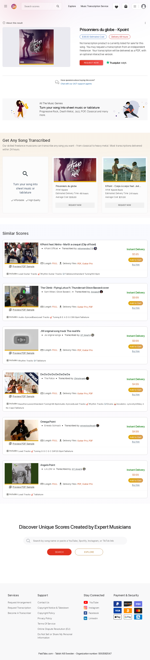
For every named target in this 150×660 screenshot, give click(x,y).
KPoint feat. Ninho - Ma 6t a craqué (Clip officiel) (68, 244)
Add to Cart (135, 260)
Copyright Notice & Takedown (53, 607)
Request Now (91, 63)
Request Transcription (19, 607)
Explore (89, 551)
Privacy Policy (45, 618)
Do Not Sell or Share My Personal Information (55, 636)
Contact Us (43, 602)
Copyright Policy (46, 613)
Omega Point (48, 421)
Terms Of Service (46, 623)
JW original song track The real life (60, 331)
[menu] (5, 6)
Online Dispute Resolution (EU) (54, 628)
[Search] (58, 6)
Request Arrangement (19, 602)
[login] (143, 6)
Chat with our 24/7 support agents (76, 84)
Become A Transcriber (19, 613)
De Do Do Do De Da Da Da (55, 374)
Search (59, 551)
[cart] (125, 6)
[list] (134, 6)
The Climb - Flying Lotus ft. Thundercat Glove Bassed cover (74, 287)
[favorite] (116, 6)
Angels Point (47, 465)
